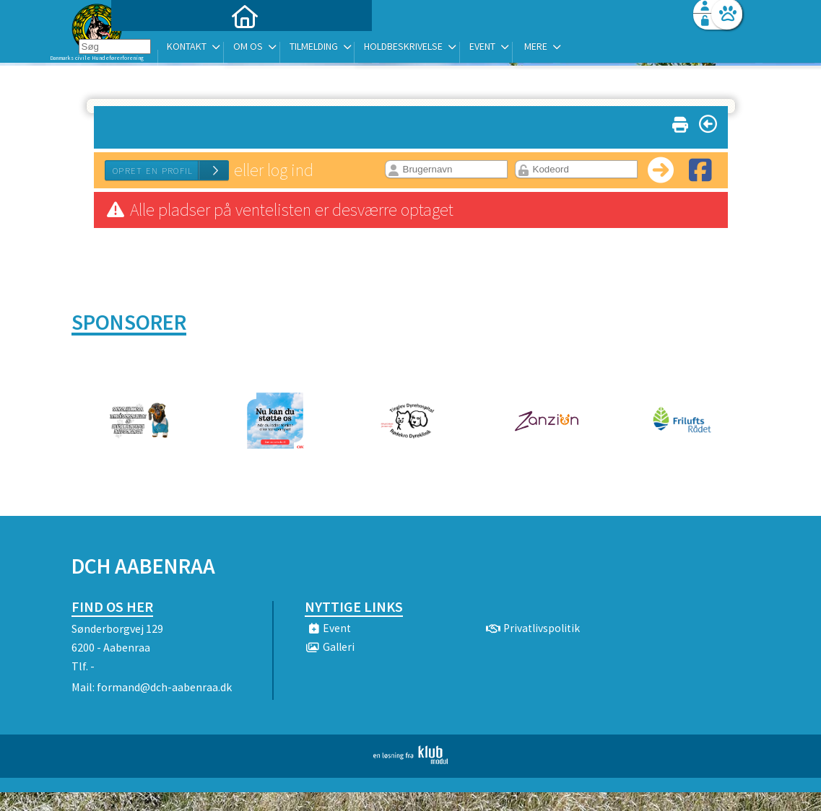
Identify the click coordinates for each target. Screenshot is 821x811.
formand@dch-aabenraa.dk (164, 687)
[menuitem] (161, 48)
